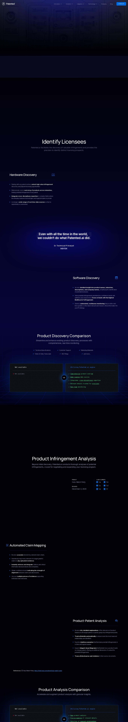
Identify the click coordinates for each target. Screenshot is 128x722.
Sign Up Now (64, 40)
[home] (8, 4)
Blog (111, 4)
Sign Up (121, 3)
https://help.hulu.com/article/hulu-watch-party (48, 670)
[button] (58, 4)
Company (103, 4)
